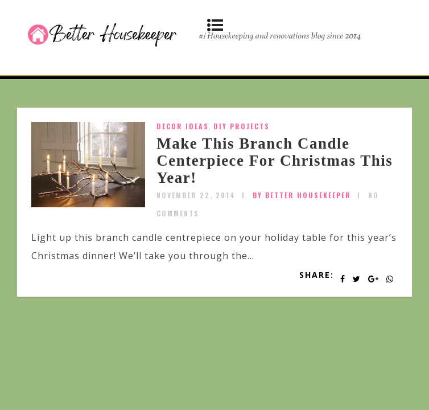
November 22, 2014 (196, 195)
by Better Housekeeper (302, 195)
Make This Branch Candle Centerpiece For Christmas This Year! (274, 160)
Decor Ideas (182, 126)
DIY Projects (241, 126)
